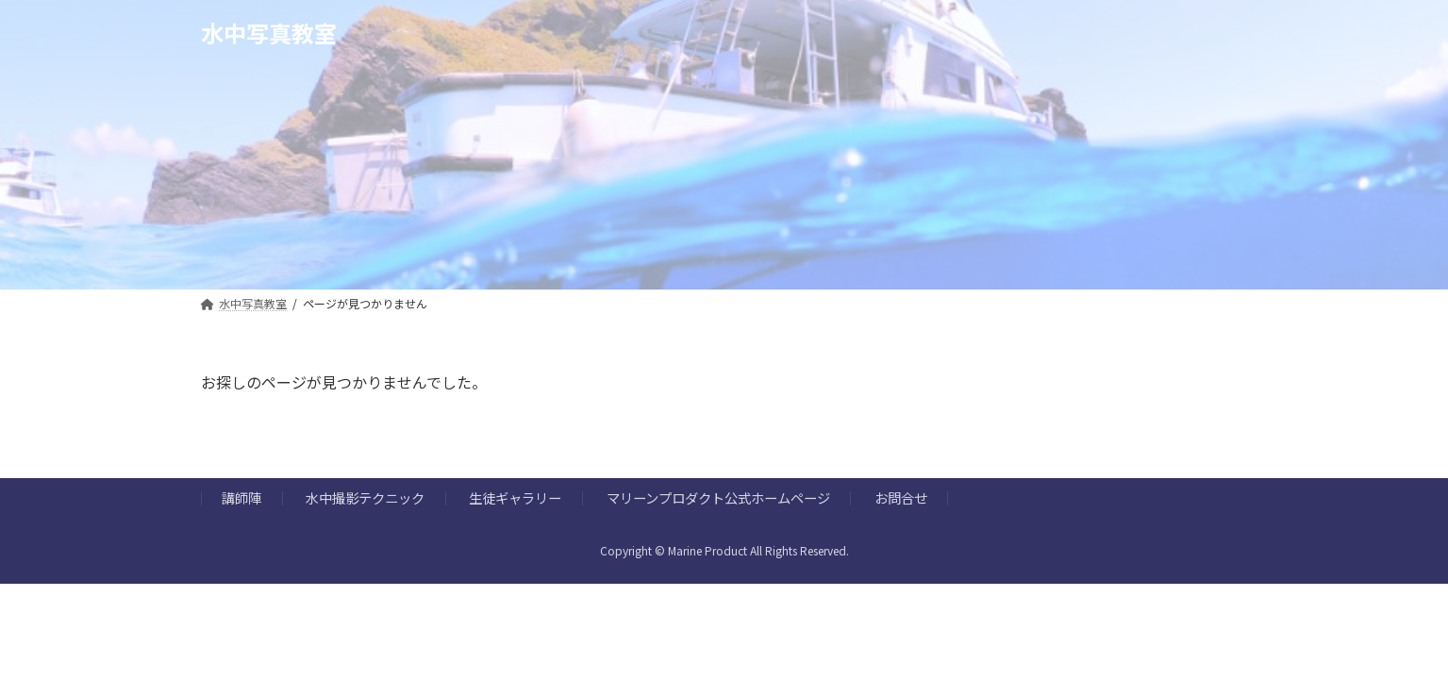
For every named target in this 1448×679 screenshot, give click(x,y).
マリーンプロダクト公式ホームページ (718, 498)
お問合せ (900, 498)
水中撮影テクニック (365, 498)
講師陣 (241, 498)
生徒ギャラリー (515, 498)
